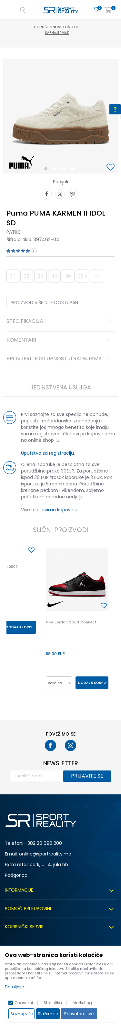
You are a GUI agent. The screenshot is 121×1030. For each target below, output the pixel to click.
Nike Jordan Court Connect (71, 622)
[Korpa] (108, 10)
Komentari (60, 340)
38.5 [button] (82, 276)
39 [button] (40, 276)
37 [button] (12, 276)
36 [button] (68, 276)
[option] (60, 116)
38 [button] (26, 276)
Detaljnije (14, 987)
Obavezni (24, 1002)
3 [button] (65, 170)
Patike (13, 232)
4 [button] (74, 170)
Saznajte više (61, 32)
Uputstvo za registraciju (47, 453)
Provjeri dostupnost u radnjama (60, 359)
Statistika (53, 1002)
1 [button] (47, 170)
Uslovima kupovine (56, 509)
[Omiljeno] (96, 9)
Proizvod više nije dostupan (44, 302)
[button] (111, 167)
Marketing (82, 1002)
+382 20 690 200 (43, 843)
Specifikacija (60, 321)
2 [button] (56, 170)
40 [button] (54, 276)
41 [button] (97, 276)
